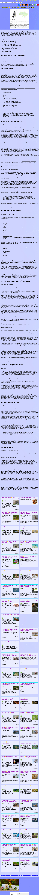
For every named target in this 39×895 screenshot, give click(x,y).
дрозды (4, 230)
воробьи (5, 223)
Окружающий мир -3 (25, 875)
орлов (7, 374)
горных (13, 182)
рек (25, 189)
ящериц (5, 248)
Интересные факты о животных (26, 1)
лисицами (34, 374)
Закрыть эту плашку (23, 893)
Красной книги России (16, 453)
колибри (5, 224)
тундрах (2, 174)
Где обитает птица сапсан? (9, 42)
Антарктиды (25, 172)
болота (32, 189)
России (6, 428)
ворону (13, 32)
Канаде (3, 468)
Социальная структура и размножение (12, 47)
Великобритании (21, 478)
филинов (33, 373)
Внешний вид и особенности (9, 41)
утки (4, 226)
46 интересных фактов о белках (28, 497)
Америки (3, 425)
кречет (18, 74)
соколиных (30, 32)
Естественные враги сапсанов (10, 48)
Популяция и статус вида (9, 49)
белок (4, 249)
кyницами (29, 374)
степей (26, 181)
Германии (8, 468)
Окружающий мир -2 (15, 875)
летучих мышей (6, 251)
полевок (5, 255)
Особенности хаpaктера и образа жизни (12, 45)
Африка (34, 80)
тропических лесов (5, 178)
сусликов (5, 254)
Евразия (29, 80)
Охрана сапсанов (7, 51)
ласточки (8, 276)
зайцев (4, 252)
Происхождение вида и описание (10, 39)
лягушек (5, 246)
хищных (27, 31)
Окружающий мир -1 (5, 875)
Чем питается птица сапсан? (9, 44)
